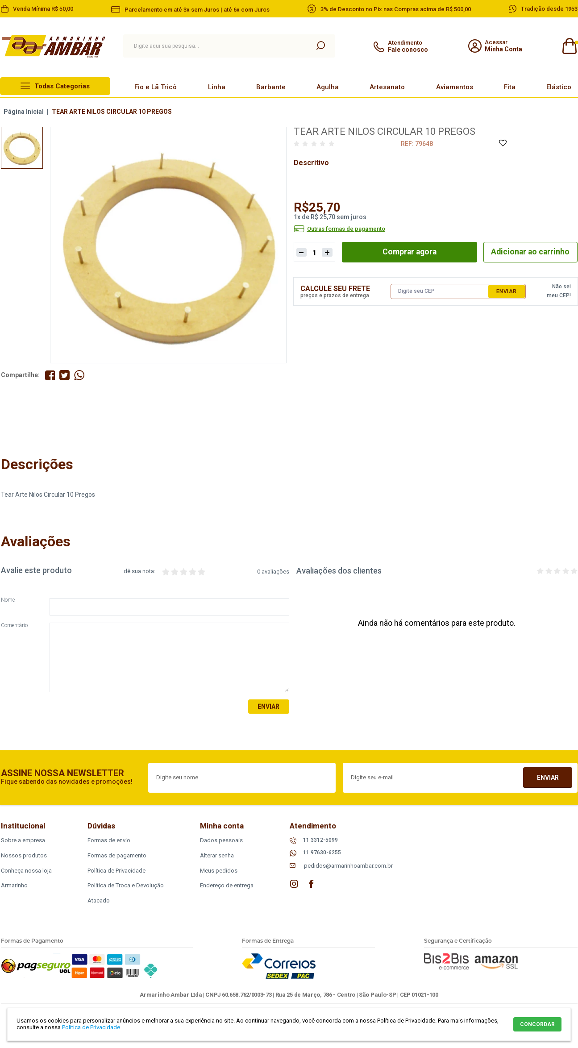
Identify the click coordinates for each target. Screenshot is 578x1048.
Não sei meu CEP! (559, 290)
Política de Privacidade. (91, 1027)
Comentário (14, 626)
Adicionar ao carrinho (529, 251)
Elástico (558, 87)
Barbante (271, 87)
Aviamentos (454, 87)
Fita (510, 87)
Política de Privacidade (116, 870)
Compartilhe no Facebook (50, 375)
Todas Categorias (62, 86)
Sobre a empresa (23, 840)
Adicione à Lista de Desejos (502, 143)
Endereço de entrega (227, 885)
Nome (8, 600)
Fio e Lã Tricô (155, 87)
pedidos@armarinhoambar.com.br (348, 866)
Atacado (98, 901)
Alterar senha (217, 855)
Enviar (506, 291)
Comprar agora (408, 251)
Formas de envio (108, 840)
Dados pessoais (221, 840)
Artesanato (387, 87)
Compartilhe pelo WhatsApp (80, 375)
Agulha (327, 87)
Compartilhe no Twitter (65, 375)
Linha (216, 87)
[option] (21, 147)
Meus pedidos (218, 870)
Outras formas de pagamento (346, 229)
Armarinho (14, 885)
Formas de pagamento (116, 855)
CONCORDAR (537, 1024)
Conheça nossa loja (26, 870)
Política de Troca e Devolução (125, 885)
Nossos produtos (24, 855)
